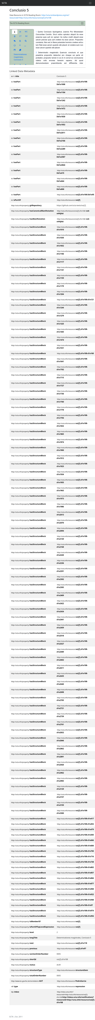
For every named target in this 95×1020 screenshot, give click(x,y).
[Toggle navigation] (90, 3)
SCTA (4, 2)
